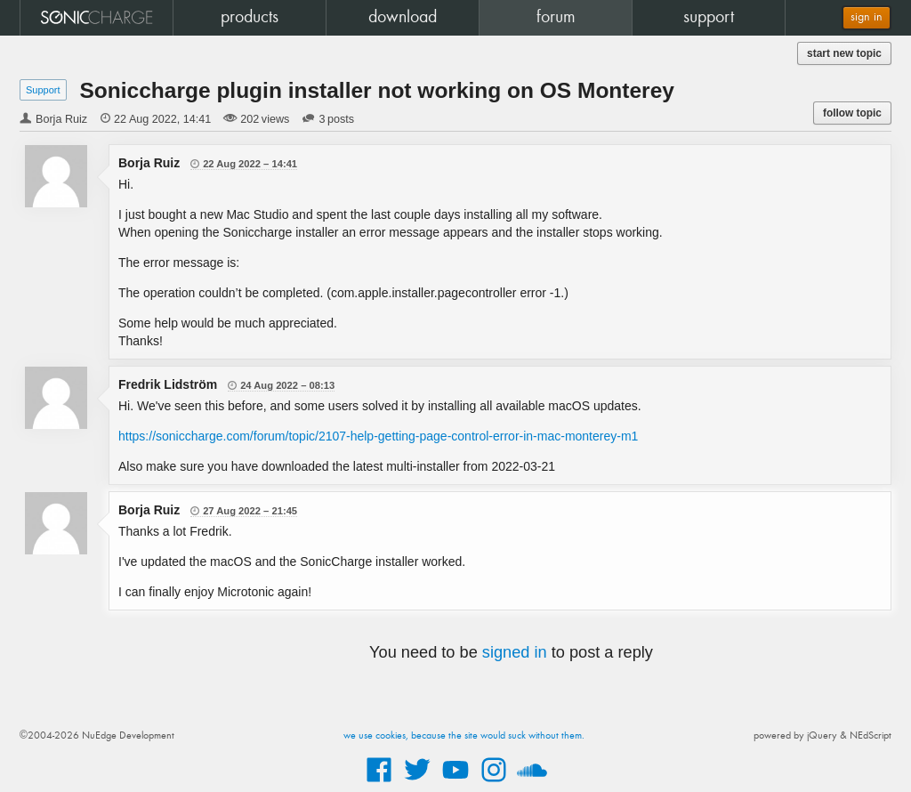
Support (43, 90)
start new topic (844, 53)
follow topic (852, 113)
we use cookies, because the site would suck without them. (463, 736)
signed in (514, 652)
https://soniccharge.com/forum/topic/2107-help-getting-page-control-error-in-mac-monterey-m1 (378, 436)
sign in (867, 17)
